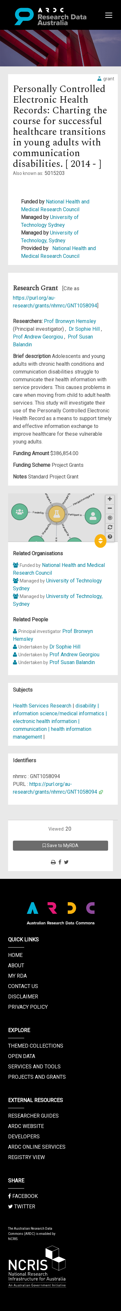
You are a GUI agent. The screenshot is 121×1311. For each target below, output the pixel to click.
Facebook (23, 1196)
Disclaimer (23, 997)
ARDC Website (26, 1126)
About (16, 965)
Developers (24, 1136)
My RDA (17, 976)
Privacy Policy (28, 1007)
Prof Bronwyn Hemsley (70, 321)
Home (15, 955)
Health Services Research (42, 706)
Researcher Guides (33, 1116)
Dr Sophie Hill (85, 329)
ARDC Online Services (37, 1147)
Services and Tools (34, 1067)
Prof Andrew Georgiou (38, 337)
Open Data (21, 1056)
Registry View (26, 1157)
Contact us (23, 986)
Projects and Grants (37, 1077)
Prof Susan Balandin (72, 662)
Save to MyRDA (60, 845)
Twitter (21, 1206)
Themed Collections (35, 1046)
